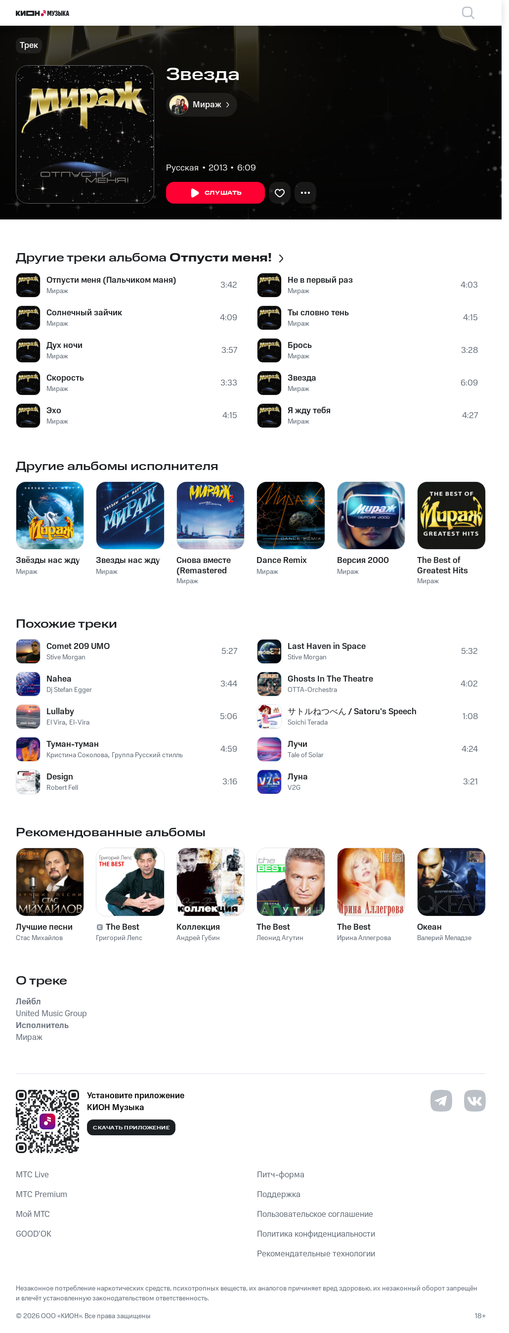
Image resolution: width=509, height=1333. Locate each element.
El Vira (55, 723)
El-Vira (79, 723)
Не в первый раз (320, 280)
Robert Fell (62, 788)
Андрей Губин (198, 938)
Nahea (59, 679)
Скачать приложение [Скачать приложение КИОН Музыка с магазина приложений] (131, 1127)
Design (59, 777)
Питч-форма (280, 1175)
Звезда (302, 378)
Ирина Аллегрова (364, 938)
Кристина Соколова (77, 755)
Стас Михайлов (39, 938)
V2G (294, 788)
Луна (298, 777)
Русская (182, 168)
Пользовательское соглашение (315, 1214)
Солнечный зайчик (84, 313)
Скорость (65, 378)
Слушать (215, 193)
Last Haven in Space (327, 646)
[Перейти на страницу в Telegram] (441, 1101)
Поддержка (278, 1195)
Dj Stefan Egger (69, 690)
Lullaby (60, 712)
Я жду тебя (309, 411)
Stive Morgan (65, 657)
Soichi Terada (308, 723)
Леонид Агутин (279, 938)
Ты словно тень (318, 313)
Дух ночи (64, 345)
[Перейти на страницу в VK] (475, 1101)
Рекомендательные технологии (316, 1254)
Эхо (53, 411)
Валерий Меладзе (444, 938)
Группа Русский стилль (147, 755)
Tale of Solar (306, 755)
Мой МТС (33, 1214)
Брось (300, 345)
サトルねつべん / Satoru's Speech (352, 712)
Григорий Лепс (119, 938)
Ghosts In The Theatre (330, 679)
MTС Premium (41, 1195)
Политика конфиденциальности (316, 1234)
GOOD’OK (33, 1234)
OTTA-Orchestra (312, 690)
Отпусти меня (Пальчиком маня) (111, 280)
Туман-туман (72, 744)
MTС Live (32, 1175)
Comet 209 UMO (78, 646)
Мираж (57, 291)
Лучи (297, 744)
